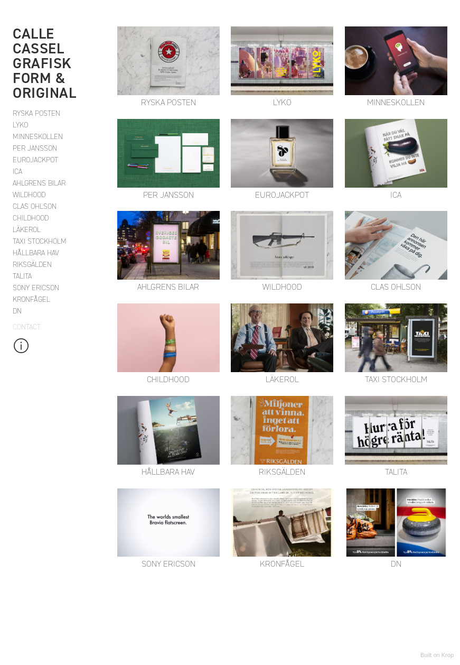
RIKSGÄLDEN (32, 265)
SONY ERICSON (36, 288)
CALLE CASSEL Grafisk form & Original (44, 63)
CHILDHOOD (31, 218)
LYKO (20, 125)
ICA (17, 172)
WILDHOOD (29, 195)
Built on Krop (437, 655)
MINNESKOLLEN (38, 137)
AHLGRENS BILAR (39, 183)
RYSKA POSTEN (36, 113)
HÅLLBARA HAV (36, 253)
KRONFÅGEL (31, 299)
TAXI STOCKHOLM (40, 241)
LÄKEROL (27, 230)
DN (17, 311)
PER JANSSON (35, 148)
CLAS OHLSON (35, 206)
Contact (27, 327)
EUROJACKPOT (35, 160)
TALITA (22, 276)
